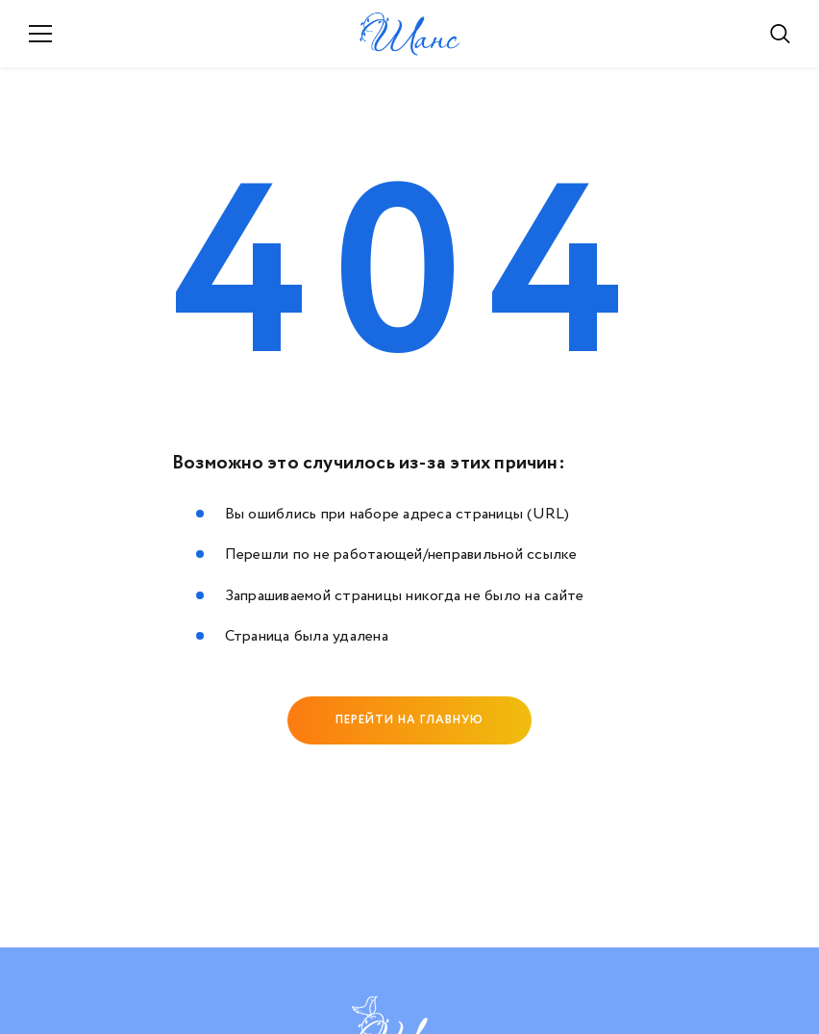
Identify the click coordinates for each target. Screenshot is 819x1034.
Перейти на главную (409, 720)
